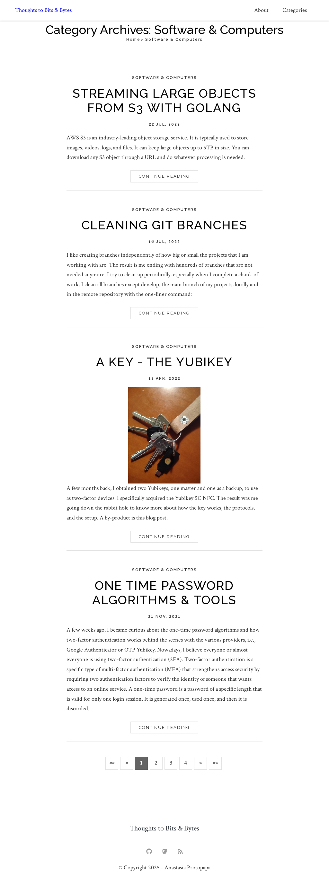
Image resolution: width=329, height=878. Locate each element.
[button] (111, 763)
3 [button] (171, 763)
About (261, 10)
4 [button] (185, 763)
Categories (294, 10)
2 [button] (156, 763)
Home (133, 39)
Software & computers (164, 77)
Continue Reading (164, 176)
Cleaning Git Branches (164, 225)
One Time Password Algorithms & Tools (164, 593)
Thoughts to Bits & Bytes (43, 10)
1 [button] (141, 763)
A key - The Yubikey (164, 362)
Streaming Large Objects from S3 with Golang (164, 100)
